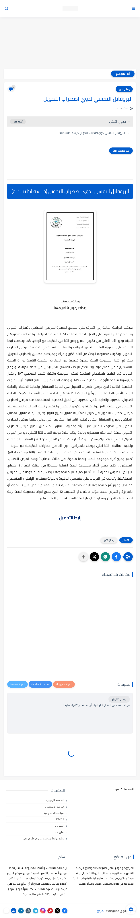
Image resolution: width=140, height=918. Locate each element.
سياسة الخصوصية (54, 813)
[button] (116, 556)
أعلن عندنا (58, 832)
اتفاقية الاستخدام (54, 806)
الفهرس (59, 825)
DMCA (60, 819)
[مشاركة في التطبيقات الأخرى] (83, 556)
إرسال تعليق (119, 699)
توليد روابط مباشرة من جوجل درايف (43, 838)
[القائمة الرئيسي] (133, 8)
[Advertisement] (70, 43)
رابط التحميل (70, 518)
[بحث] (6, 8)
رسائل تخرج (124, 89)
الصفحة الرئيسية (54, 800)
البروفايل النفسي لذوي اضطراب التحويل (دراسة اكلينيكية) (92, 132)
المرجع (101, 910)
